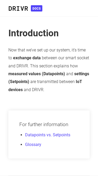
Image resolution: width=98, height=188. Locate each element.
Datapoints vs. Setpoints (47, 134)
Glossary (33, 144)
